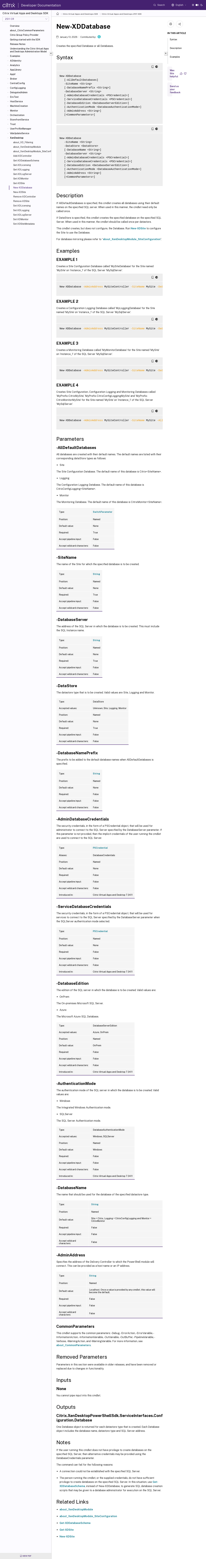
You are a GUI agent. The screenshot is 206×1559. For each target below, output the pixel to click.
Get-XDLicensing (22, 165)
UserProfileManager (20, 128)
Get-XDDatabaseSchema (26, 160)
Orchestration (17, 115)
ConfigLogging (18, 88)
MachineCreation (19, 106)
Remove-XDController (24, 196)
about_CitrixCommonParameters (27, 30)
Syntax (173, 41)
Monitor (14, 110)
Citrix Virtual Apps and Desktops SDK (80, 14)
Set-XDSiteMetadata (24, 224)
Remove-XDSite (21, 201)
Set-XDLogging (21, 210)
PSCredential (100, 848)
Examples (15, 56)
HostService (16, 101)
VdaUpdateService (19, 133)
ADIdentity (15, 60)
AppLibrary (15, 69)
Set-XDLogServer (22, 215)
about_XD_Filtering (23, 142)
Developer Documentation (41, 5)
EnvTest (14, 97)
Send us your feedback (175, 89)
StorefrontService (19, 119)
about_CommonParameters (73, 1345)
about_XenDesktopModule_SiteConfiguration (31, 151)
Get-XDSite (19, 183)
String (96, 574)
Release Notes (17, 44)
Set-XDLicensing (22, 205)
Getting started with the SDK (25, 39)
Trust (13, 124)
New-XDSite (19, 192)
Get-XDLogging (21, 169)
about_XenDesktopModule (27, 147)
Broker (13, 78)
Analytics (15, 65)
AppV (12, 74)
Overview (14, 26)
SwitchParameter (102, 512)
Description (176, 49)
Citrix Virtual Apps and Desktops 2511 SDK (122, 14)
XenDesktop (16, 138)
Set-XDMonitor (20, 219)
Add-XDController (22, 156)
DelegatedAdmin (19, 92)
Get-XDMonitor (21, 178)
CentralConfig (17, 83)
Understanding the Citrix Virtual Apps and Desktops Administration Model (29, 50)
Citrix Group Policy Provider (24, 35)
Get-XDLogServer (22, 174)
